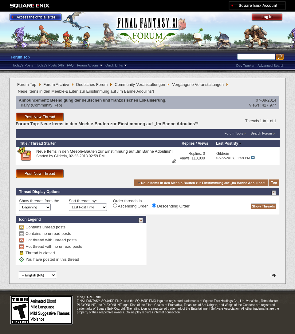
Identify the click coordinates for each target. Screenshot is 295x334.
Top (274, 183)
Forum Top (20, 57)
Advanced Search (271, 65)
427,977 (269, 105)
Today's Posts (22, 65)
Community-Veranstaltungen (140, 84)
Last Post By (229, 143)
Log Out (270, 18)
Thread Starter (43, 143)
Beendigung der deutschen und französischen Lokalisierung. (108, 100)
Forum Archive (56, 84)
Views (203, 143)
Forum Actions (88, 65)
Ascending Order (130, 205)
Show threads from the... (41, 201)
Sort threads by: (83, 201)
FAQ (70, 65)
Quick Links (114, 65)
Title (23, 143)
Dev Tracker (245, 65)
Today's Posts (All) (50, 65)
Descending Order (171, 205)
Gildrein (60, 156)
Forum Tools (234, 133)
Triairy (24, 105)
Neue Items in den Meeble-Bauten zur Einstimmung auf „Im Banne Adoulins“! (104, 151)
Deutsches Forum (92, 84)
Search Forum (261, 133)
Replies (188, 143)
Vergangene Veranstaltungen (198, 84)
